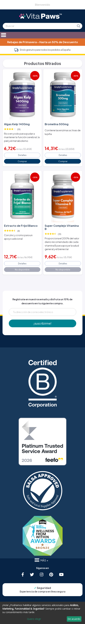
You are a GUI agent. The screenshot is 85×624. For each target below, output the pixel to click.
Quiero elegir (34, 618)
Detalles (22, 155)
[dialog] (42, 613)
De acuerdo (74, 618)
